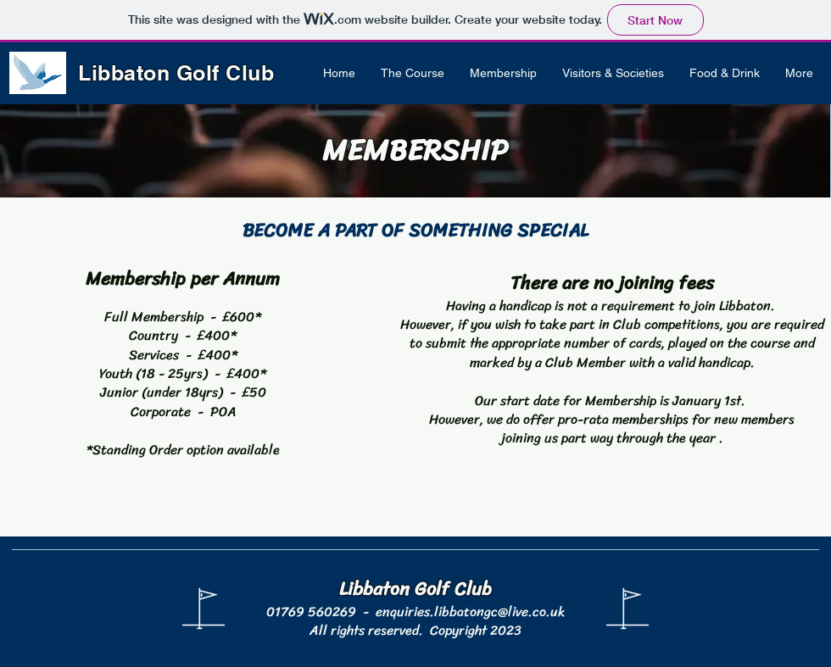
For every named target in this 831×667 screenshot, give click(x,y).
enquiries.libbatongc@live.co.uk (471, 611)
